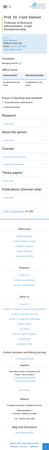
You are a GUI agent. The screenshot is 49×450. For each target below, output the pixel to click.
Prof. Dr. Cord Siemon (13, 211)
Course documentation (13, 164)
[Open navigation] (5, 6)
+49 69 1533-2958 (19, 46)
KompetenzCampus (25, 359)
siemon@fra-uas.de (12, 49)
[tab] (24, 123)
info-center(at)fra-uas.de (25, 378)
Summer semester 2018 (14, 157)
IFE (20, 63)
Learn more (8, 124)
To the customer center (25, 381)
